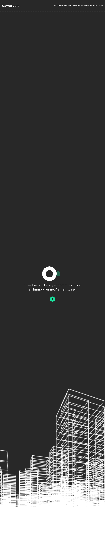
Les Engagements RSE (81, 5)
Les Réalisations (96, 5)
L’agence (67, 5)
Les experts (58, 5)
